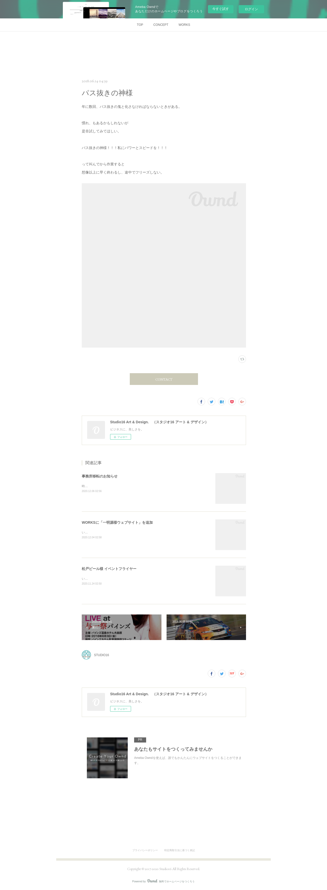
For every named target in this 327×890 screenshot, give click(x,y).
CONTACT (163, 379)
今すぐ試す (220, 9)
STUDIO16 (101, 655)
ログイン (251, 9)
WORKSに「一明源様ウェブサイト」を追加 (117, 522)
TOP (140, 25)
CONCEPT (160, 25)
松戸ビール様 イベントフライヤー (109, 569)
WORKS (184, 25)
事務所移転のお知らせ (100, 476)
